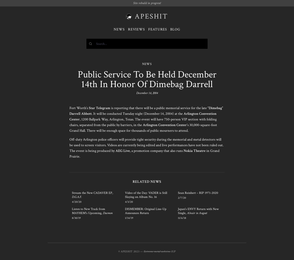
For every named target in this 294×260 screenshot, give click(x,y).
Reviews (136, 29)
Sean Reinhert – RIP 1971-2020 (198, 193)
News (119, 29)
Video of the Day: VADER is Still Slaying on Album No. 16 (146, 195)
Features (157, 29)
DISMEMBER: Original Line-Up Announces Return (145, 211)
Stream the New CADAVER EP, (92, 195)
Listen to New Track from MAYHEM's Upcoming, (92, 211)
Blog (175, 29)
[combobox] (147, 44)
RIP (173, 251)
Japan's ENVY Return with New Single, (198, 211)
